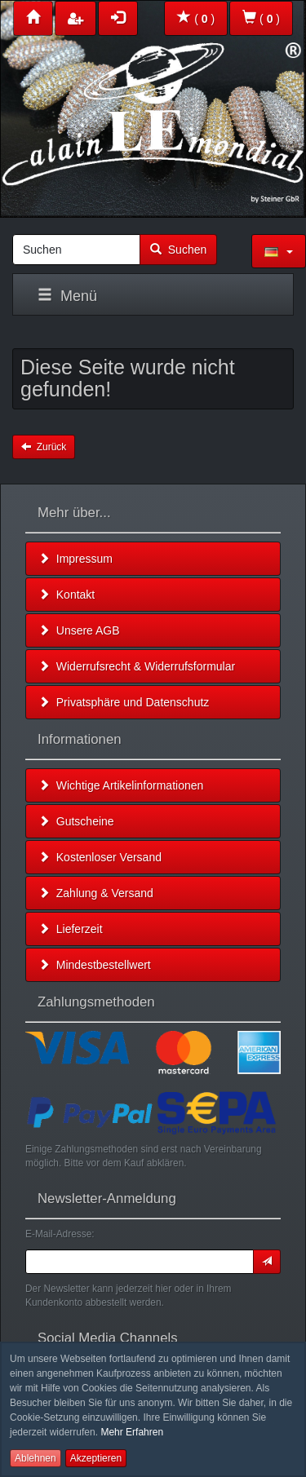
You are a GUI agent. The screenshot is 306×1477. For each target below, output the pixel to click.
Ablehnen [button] (35, 1458)
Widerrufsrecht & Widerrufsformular (136, 666)
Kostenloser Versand (100, 857)
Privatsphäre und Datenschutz (123, 702)
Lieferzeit (70, 928)
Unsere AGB (79, 630)
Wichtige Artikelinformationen (120, 785)
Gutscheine (76, 821)
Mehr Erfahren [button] (131, 1432)
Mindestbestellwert (94, 964)
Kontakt (66, 594)
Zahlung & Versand (95, 893)
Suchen (178, 249)
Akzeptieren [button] (96, 1458)
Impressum (75, 558)
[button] (278, 251)
